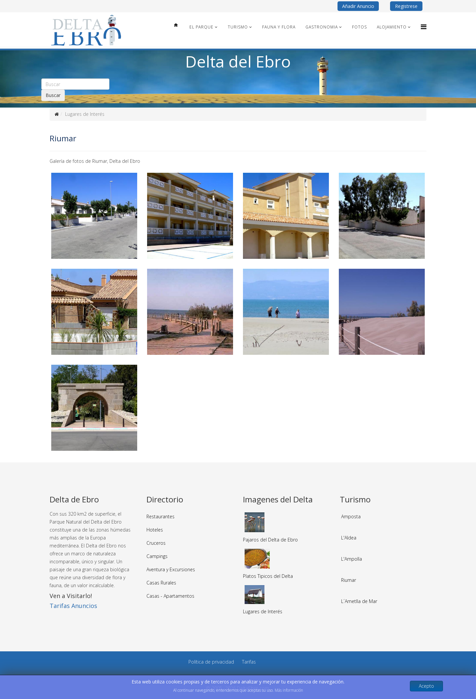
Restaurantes (160, 516)
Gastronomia (321, 27)
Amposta (351, 516)
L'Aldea (348, 538)
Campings (157, 556)
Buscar (53, 95)
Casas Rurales (161, 583)
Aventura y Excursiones (170, 569)
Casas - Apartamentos (170, 596)
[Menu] (423, 26)
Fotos (359, 27)
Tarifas (249, 662)
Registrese (406, 6)
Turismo (238, 27)
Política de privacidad (211, 662)
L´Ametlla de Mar (359, 601)
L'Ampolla (351, 559)
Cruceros (156, 543)
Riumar (348, 580)
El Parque (201, 27)
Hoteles (154, 530)
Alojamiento (392, 27)
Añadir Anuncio (358, 6)
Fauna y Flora (279, 27)
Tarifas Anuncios (73, 606)
